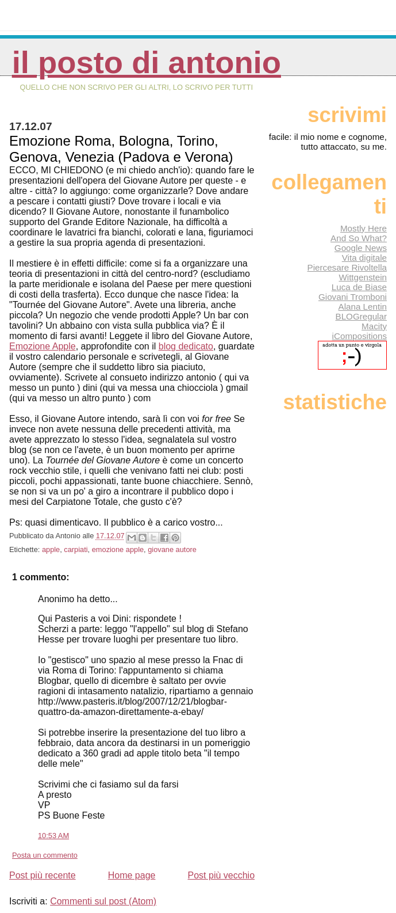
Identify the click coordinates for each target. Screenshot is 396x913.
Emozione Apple (42, 346)
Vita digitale (364, 258)
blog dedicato (186, 346)
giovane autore (172, 549)
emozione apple (118, 549)
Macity (374, 326)
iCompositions (359, 336)
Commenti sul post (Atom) (103, 901)
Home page (132, 875)
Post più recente (42, 875)
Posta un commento (45, 855)
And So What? (358, 238)
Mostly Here (363, 228)
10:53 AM (53, 835)
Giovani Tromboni (352, 297)
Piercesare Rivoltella (347, 267)
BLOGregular (361, 316)
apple (51, 549)
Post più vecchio (221, 875)
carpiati (75, 549)
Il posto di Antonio (146, 62)
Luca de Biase (359, 287)
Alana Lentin (363, 306)
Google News (361, 248)
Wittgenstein (363, 277)
